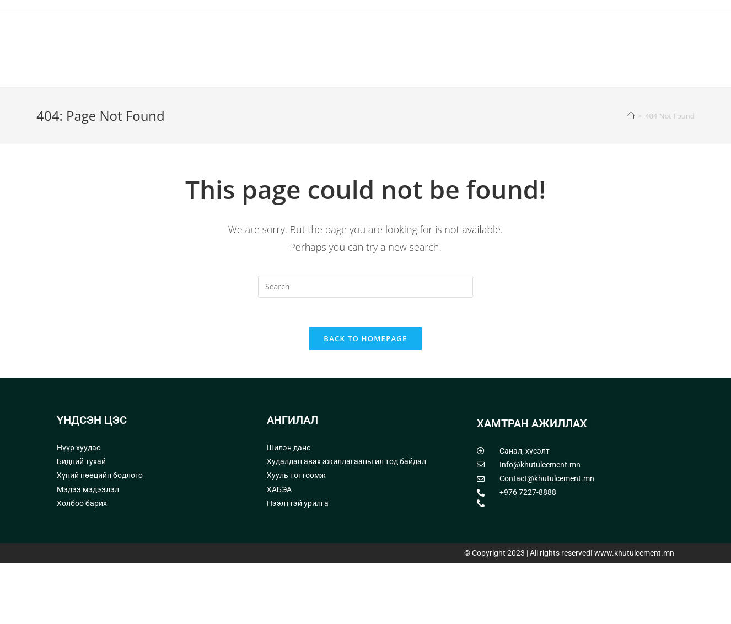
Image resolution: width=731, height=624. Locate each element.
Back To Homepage (365, 400)
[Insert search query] (365, 344)
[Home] (631, 174)
